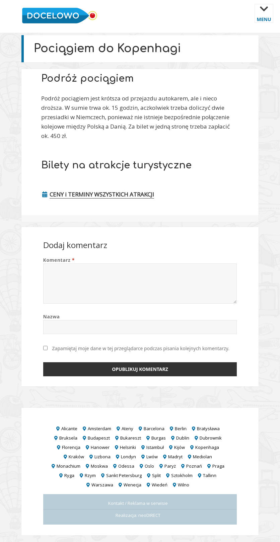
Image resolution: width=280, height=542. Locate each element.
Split (156, 475)
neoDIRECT (149, 515)
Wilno (183, 485)
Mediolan (202, 457)
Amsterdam (99, 428)
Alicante (69, 428)
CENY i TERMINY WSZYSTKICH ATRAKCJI (102, 194)
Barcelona (154, 428)
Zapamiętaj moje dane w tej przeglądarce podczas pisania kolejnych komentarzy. (140, 348)
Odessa (126, 466)
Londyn (128, 457)
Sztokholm (182, 475)
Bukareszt (130, 438)
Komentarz (59, 260)
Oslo (149, 466)
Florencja (71, 447)
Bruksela (68, 438)
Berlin (181, 428)
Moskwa (99, 466)
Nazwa (51, 316)
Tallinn (209, 475)
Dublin (182, 438)
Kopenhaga (207, 447)
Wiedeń (159, 485)
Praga (218, 466)
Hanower (100, 447)
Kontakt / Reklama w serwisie (138, 503)
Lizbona (102, 457)
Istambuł (155, 447)
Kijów (179, 447)
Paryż (170, 466)
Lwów (152, 457)
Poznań (194, 466)
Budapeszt (99, 438)
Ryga (69, 475)
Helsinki (128, 447)
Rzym (90, 475)
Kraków (76, 457)
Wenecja (132, 485)
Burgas (158, 438)
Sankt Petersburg (124, 475)
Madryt (175, 457)
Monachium (68, 466)
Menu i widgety (264, 18)
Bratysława (208, 428)
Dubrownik (211, 438)
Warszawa (102, 485)
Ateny (127, 428)
